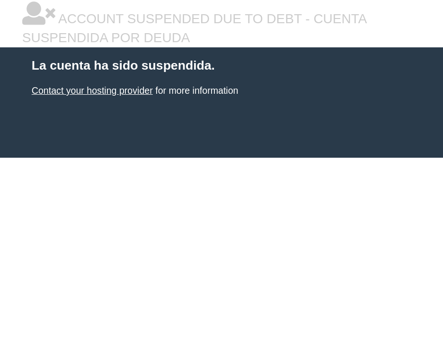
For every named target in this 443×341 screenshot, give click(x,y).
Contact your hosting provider (92, 90)
